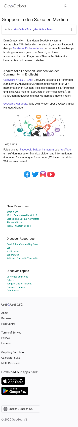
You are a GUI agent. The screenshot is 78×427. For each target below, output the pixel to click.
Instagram (48, 149)
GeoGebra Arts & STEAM (18, 79)
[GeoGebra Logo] (15, 6)
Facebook (26, 149)
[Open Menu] (72, 6)
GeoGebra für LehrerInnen (28, 48)
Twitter (37, 149)
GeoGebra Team (23, 29)
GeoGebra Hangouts (15, 103)
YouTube (66, 149)
